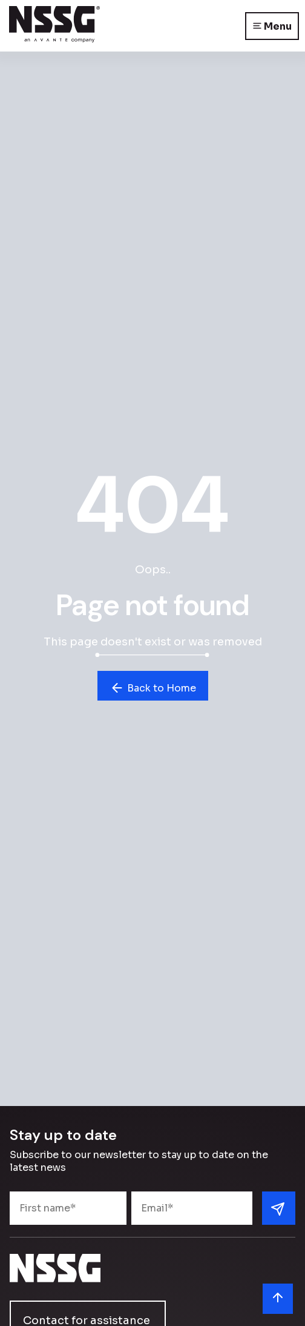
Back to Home (153, 688)
